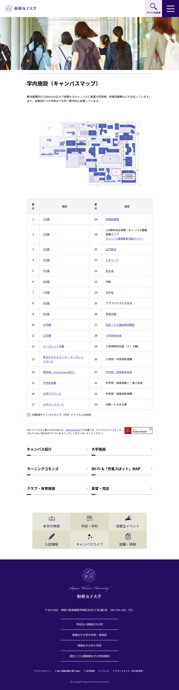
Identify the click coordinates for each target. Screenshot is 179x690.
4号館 (46, 260)
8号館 (46, 303)
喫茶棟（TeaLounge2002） (59, 372)
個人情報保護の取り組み (68, 670)
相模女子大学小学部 (89, 645)
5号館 (46, 271)
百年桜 (110, 292)
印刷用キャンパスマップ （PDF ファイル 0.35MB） (62, 414)
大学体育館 (49, 383)
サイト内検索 (153, 8)
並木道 (110, 271)
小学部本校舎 (114, 335)
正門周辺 (111, 249)
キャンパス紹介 (39, 449)
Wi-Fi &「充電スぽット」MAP (116, 468)
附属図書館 (112, 219)
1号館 (46, 219)
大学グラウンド (52, 393)
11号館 (47, 335)
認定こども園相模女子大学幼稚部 (89, 656)
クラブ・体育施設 (41, 488)
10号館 (47, 325)
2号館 (46, 234)
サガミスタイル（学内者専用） (130, 670)
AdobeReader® (74, 429)
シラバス (105, 670)
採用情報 (90, 670)
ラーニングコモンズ (43, 468)
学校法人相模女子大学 (89, 624)
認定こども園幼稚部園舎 (120, 325)
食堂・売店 (100, 488)
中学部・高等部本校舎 (119, 372)
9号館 (46, 314)
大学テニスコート (53, 404)
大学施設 (99, 449)
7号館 (46, 292)
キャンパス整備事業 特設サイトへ (124, 238)
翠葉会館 (111, 314)
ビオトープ (112, 260)
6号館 (46, 281)
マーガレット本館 (53, 346)
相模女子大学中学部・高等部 (89, 635)
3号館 (46, 249)
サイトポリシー (43, 670)
